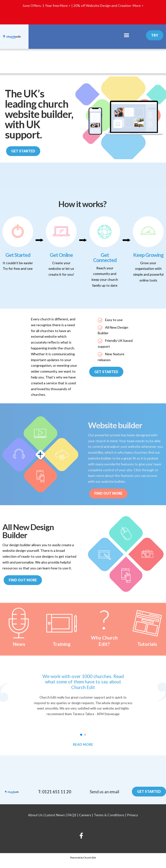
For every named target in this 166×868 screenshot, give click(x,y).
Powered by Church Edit (83, 857)
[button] (81, 735)
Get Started (23, 151)
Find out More (108, 493)
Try (154, 35)
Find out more (23, 580)
